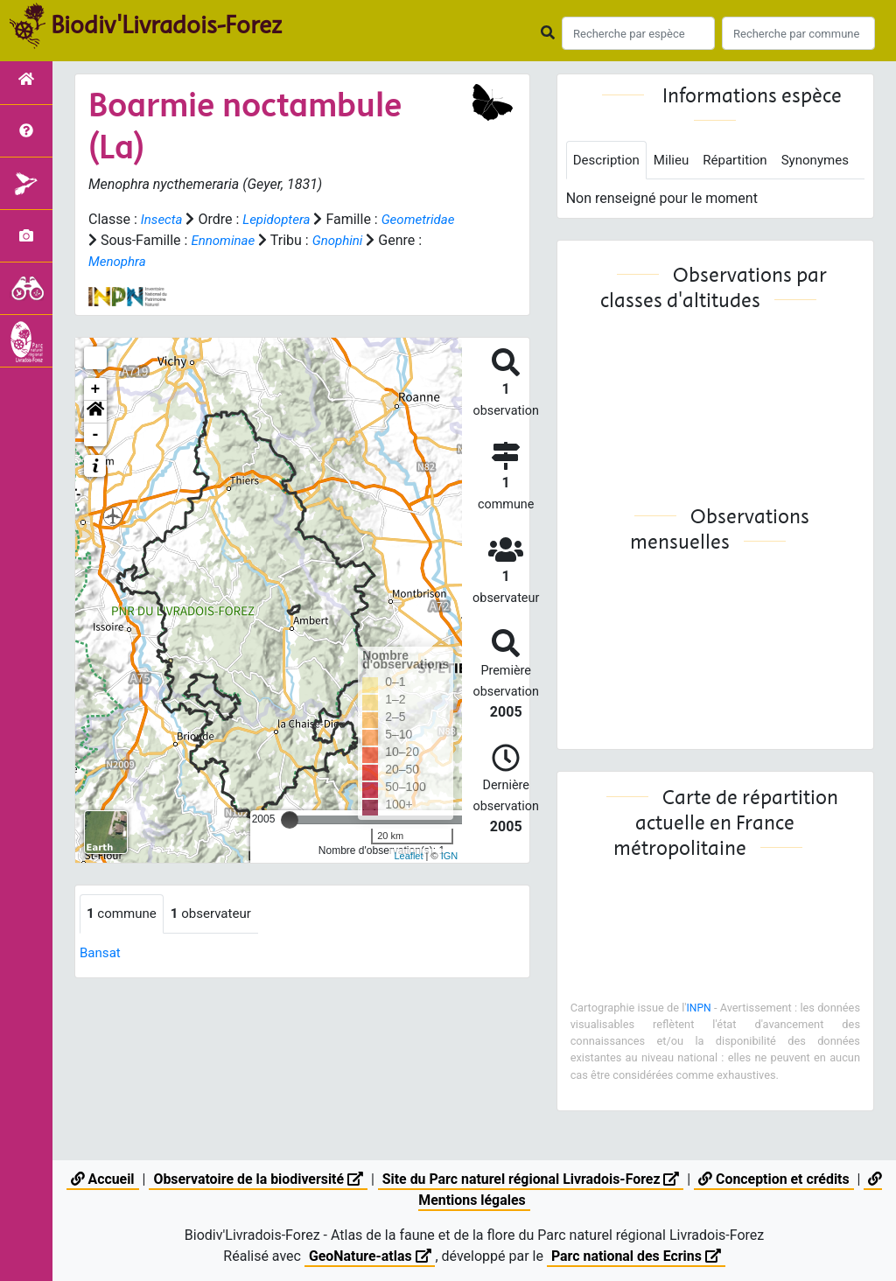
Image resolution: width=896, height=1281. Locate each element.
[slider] (289, 820)
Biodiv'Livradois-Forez (166, 25)
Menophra (178, 261)
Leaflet (408, 855)
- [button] (96, 434)
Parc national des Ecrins (636, 1256)
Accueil (100, 1179)
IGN (449, 855)
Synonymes (609, 200)
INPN (718, 1047)
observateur (218, 914)
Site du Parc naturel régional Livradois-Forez (531, 1179)
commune (124, 914)
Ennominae (306, 240)
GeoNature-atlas (369, 1256)
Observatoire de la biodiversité (256, 1179)
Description (608, 160)
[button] (95, 412)
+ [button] (96, 389)
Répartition (744, 160)
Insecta (163, 219)
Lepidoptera (281, 219)
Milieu (677, 160)
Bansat (101, 953)
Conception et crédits (776, 1179)
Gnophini (424, 240)
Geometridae (127, 240)
